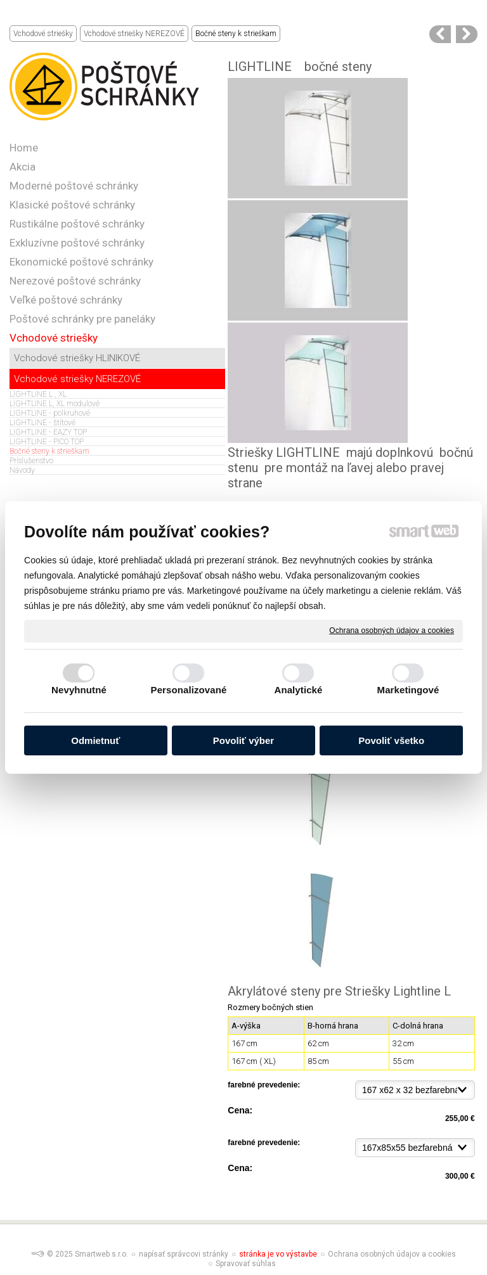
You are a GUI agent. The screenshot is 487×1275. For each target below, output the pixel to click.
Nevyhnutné (79, 689)
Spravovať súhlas (246, 1263)
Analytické (298, 689)
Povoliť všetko (391, 740)
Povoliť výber (243, 740)
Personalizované (189, 689)
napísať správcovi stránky (183, 1254)
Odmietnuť (95, 740)
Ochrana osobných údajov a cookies (391, 630)
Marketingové (408, 689)
